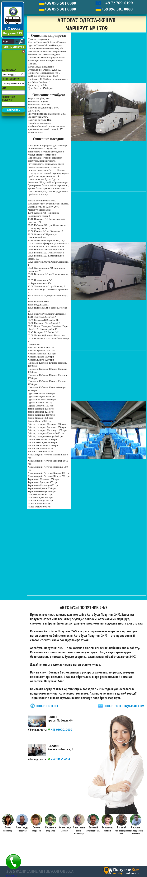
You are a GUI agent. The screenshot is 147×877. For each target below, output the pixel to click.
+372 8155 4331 (59, 759)
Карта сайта (11, 875)
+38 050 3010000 (60, 729)
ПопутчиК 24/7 (12, 33)
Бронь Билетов (13, 46)
